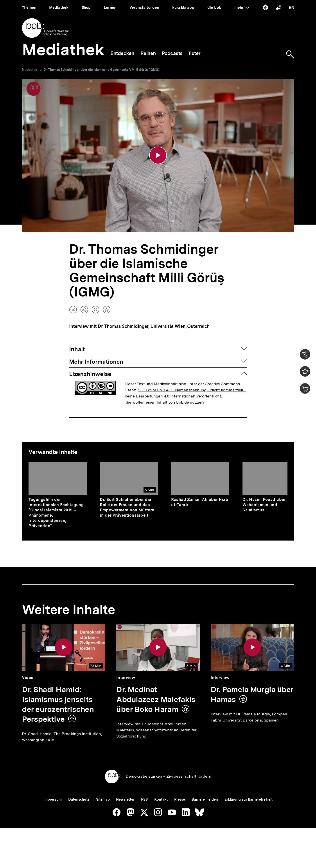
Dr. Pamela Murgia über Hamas (252, 695)
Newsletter (125, 814)
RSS (144, 814)
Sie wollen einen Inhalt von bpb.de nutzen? (165, 403)
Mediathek (29, 69)
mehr (241, 7)
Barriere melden (205, 814)
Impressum (52, 814)
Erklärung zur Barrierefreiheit (248, 814)
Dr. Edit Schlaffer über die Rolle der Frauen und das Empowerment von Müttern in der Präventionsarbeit (127, 508)
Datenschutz (79, 814)
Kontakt (160, 814)
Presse (179, 814)
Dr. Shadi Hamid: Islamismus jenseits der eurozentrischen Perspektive (58, 705)
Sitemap (103, 814)
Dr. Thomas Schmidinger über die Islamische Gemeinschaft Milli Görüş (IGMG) (101, 69)
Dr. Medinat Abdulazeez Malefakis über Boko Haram (156, 700)
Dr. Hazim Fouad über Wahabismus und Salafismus (264, 505)
